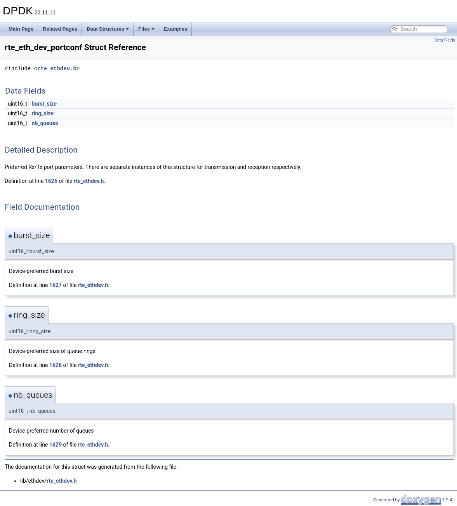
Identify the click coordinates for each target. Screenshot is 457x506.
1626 (51, 181)
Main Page (21, 29)
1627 (55, 285)
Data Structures (108, 29)
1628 (55, 365)
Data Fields (444, 40)
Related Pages (60, 29)
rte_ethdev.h (56, 68)
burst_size (44, 104)
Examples (176, 29)
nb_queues (45, 123)
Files (146, 29)
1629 (55, 445)
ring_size (43, 113)
